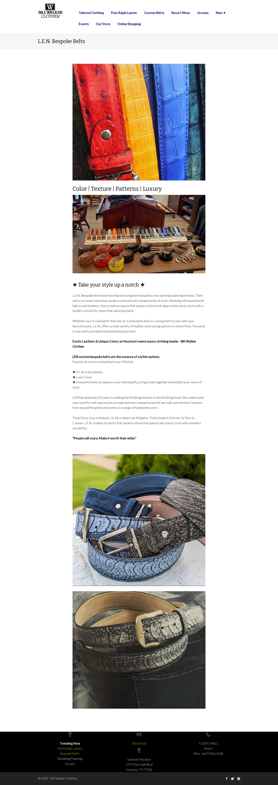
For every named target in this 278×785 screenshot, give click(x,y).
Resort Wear (180, 13)
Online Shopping (129, 24)
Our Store (103, 24)
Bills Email (139, 743)
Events (84, 24)
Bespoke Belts (70, 753)
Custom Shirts (154, 13)
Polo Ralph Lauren (124, 13)
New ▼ (221, 13)
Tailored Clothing (91, 13)
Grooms (203, 13)
